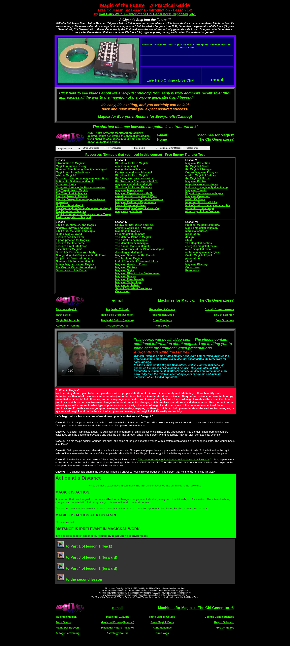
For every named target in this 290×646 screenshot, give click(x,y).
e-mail (162, 135)
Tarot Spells (63, 314)
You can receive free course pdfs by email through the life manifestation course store (186, 46)
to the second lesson (84, 579)
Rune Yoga (162, 325)
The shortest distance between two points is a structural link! (145, 127)
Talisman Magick (66, 309)
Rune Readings (162, 320)
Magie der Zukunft (117, 309)
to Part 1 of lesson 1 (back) (89, 546)
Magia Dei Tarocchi (68, 320)
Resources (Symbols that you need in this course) (123, 154)
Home (162, 139)
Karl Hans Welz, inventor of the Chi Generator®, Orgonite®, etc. (147, 14)
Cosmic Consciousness (219, 309)
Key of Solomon (224, 314)
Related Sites (192, 148)
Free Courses (114, 148)
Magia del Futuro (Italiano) (117, 320)
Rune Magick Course (162, 309)
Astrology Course (117, 325)
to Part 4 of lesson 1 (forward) (91, 568)
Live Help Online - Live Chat (170, 80)
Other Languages (91, 148)
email (217, 79)
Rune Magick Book (162, 314)
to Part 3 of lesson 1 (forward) (91, 557)
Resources (192, 270)
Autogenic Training (68, 325)
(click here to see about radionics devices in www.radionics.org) (174, 459)
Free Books (139, 148)
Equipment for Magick (170, 148)
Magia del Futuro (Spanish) (117, 314)
